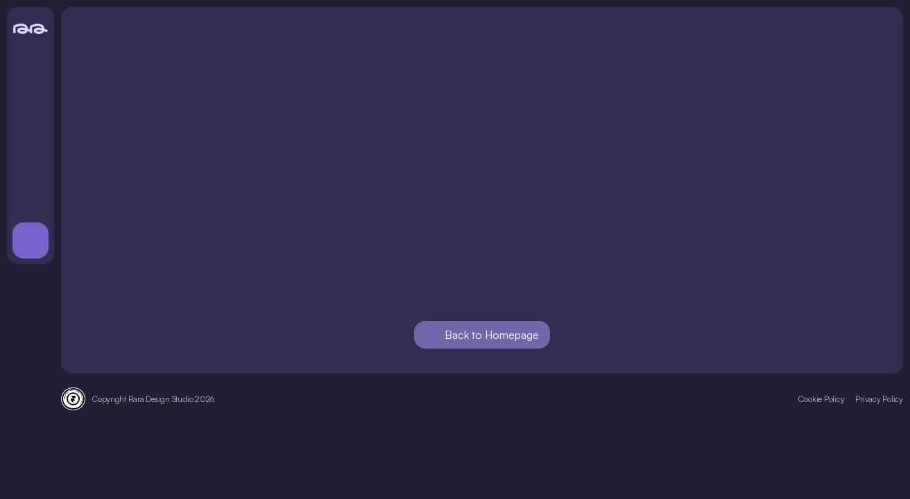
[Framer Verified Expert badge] (73, 398)
